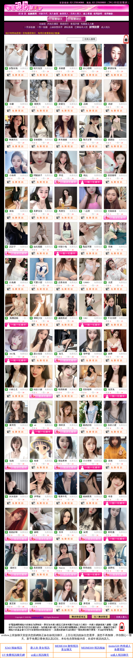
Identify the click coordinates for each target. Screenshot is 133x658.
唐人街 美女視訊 (40, 647)
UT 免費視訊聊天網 (13, 655)
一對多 (25, 568)
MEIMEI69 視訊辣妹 (93, 647)
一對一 (25, 318)
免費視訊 (24, 68)
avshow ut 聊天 (38, 617)
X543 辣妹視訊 (13, 647)
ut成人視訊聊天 (40, 655)
